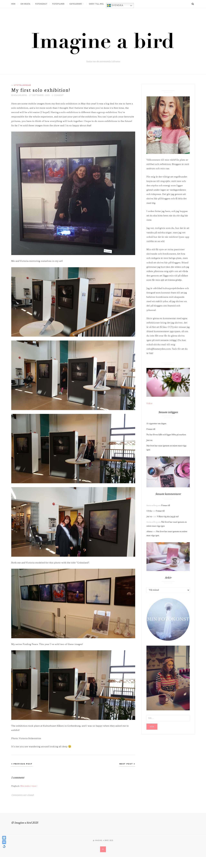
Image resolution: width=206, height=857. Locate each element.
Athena (149, 531)
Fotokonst (41, 4)
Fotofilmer (58, 4)
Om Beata (25, 4)
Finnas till (150, 429)
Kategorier (76, 4)
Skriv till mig (96, 4)
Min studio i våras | (28, 786)
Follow (149, 403)
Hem (13, 4)
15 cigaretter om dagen (156, 423)
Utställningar (22, 85)
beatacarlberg (19, 95)
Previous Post (22, 764)
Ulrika (149, 510)
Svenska (115, 5)
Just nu (149, 440)
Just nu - (149, 516)
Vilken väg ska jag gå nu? (168, 516)
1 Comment (58, 95)
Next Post (127, 764)
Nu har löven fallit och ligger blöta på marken (166, 434)
